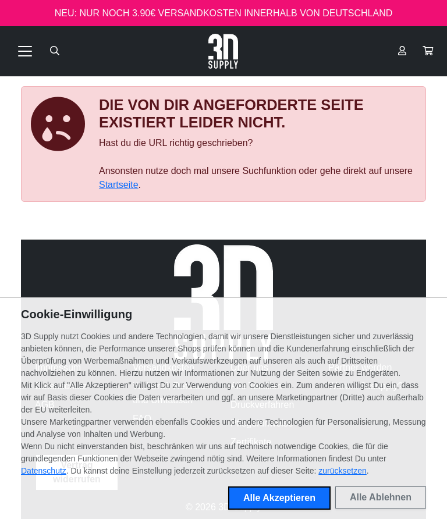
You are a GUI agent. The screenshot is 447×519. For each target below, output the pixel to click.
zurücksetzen (342, 470)
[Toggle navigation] (25, 51)
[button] (428, 51)
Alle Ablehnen (380, 497)
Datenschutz (43, 470)
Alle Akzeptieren (279, 498)
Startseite (119, 185)
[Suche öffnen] (54, 51)
